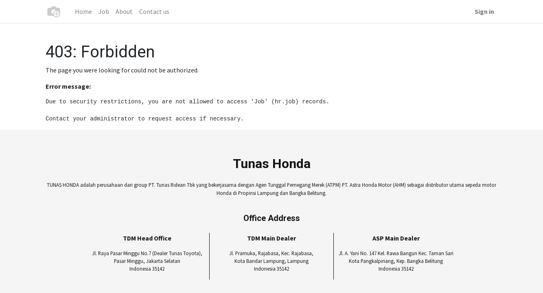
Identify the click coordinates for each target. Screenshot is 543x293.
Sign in (484, 11)
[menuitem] (83, 11)
